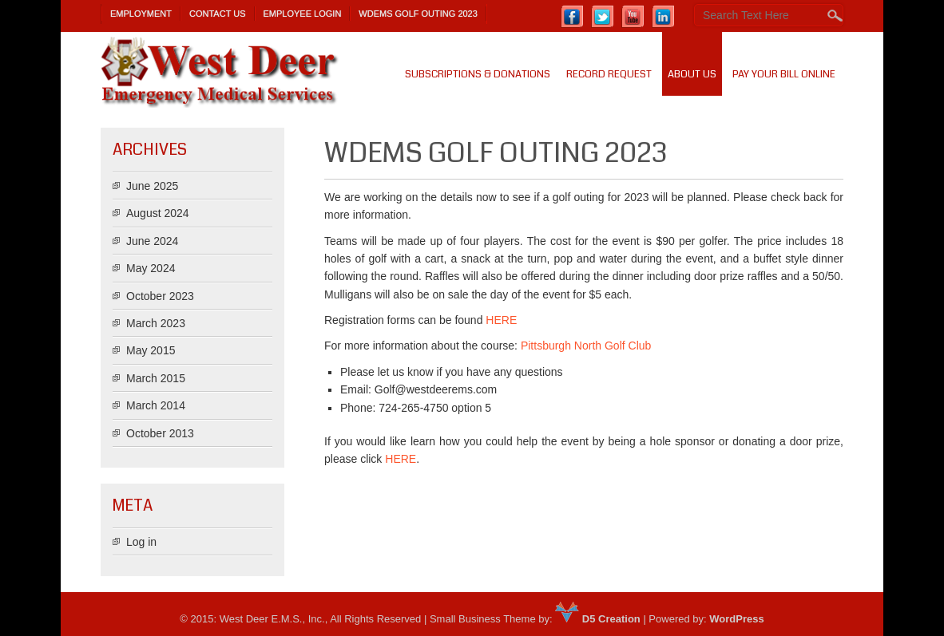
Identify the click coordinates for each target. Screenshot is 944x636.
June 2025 (152, 186)
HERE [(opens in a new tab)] (501, 320)
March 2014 (155, 405)
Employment (141, 13)
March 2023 (155, 323)
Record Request (609, 74)
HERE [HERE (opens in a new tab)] (400, 458)
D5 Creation (598, 619)
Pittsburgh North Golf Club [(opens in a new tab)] (586, 345)
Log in (141, 541)
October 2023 (160, 296)
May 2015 (150, 350)
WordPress (736, 619)
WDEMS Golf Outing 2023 (418, 13)
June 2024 (152, 241)
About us (692, 74)
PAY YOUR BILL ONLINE (783, 74)
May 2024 (150, 268)
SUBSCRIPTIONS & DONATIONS (477, 74)
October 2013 (160, 433)
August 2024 (157, 213)
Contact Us (217, 13)
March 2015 (155, 378)
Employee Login (303, 13)
